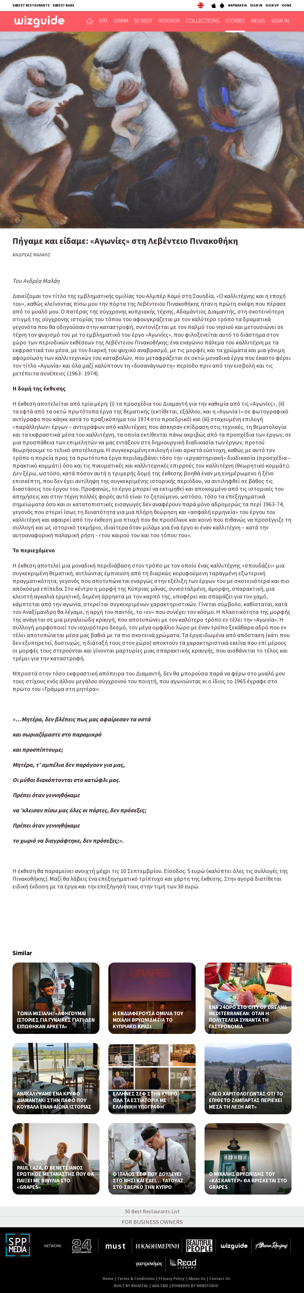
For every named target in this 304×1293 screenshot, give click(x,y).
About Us (197, 1278)
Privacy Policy (172, 1278)
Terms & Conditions (136, 1278)
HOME (287, 5)
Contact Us (219, 1278)
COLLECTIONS (202, 21)
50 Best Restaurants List (152, 1211)
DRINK (121, 21)
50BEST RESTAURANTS (31, 5)
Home (107, 1278)
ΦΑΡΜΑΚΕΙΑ (237, 5)
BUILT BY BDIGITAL (131, 1285)
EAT (103, 21)
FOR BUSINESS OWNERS (152, 1221)
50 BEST (143, 21)
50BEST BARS (63, 5)
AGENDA (169, 21)
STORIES (235, 21)
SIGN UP (272, 5)
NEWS (258, 21)
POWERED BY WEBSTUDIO (195, 1285)
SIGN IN (256, 5)
